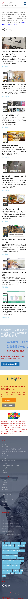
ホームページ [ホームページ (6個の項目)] (5, 563)
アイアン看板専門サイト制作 (10, 115)
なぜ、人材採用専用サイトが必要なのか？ (11, 523)
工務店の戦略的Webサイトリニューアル (14, 84)
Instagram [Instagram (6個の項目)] (5, 545)
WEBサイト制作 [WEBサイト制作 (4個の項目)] (6, 550)
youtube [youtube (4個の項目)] (18, 550)
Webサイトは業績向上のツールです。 (10, 531)
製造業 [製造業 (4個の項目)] (12, 573)
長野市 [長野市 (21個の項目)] (20, 573)
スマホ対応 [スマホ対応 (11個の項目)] (13, 558)
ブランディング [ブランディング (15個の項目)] (11, 560)
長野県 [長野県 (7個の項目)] (4, 575)
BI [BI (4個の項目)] (3, 543)
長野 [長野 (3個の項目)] (16, 573)
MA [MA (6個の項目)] (15, 545)
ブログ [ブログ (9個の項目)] (17, 560)
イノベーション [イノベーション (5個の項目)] (6, 553)
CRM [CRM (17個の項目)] (6, 543)
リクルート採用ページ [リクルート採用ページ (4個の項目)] (7, 570)
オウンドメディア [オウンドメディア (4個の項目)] (14, 555)
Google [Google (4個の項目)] (18, 543)
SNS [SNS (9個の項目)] (3, 548)
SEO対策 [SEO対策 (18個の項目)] (23, 545)
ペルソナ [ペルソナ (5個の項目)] (21, 560)
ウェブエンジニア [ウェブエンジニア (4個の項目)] (14, 553)
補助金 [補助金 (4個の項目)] (8, 573)
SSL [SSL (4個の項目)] (6, 548)
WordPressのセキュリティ (8, 516)
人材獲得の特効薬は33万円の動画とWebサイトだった (14, 520)
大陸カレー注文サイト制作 (10, 145)
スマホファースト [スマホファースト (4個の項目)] (6, 558)
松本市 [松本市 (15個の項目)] (4, 573)
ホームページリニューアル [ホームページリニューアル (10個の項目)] (15, 563)
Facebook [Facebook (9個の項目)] (13, 543)
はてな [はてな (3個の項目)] (23, 550)
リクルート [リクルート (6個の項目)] (17, 568)
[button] (25, 3)
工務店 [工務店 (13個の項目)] (21, 570)
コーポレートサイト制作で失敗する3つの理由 (12, 534)
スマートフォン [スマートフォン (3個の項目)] (20, 558)
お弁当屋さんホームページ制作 (11, 209)
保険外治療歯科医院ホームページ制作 (13, 305)
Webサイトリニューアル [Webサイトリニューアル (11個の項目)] (14, 548)
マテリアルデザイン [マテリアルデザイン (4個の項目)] (15, 565)
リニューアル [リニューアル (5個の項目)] (16, 570)
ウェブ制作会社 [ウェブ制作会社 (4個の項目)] (6, 555)
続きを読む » (5, 66)
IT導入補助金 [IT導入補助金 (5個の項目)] (11, 545)
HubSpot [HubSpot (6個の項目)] (23, 543)
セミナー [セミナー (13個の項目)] (4, 560)
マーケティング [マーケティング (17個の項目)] (6, 568)
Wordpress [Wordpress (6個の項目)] (13, 550)
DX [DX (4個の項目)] (9, 543)
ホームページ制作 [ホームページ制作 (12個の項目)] (6, 565)
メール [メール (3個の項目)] (12, 568)
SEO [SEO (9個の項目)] (19, 545)
